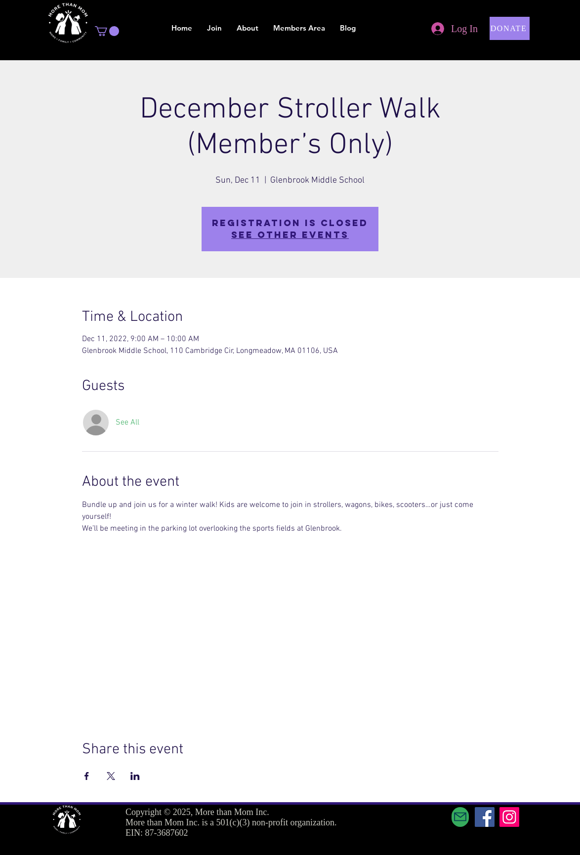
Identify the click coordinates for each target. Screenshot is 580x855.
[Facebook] (485, 817)
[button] (107, 31)
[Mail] (460, 817)
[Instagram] (509, 817)
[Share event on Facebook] (86, 776)
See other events (290, 234)
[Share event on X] (111, 776)
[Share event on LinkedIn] (135, 776)
